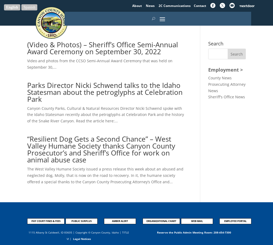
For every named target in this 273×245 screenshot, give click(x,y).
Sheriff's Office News (226, 96)
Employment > (225, 70)
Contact (200, 5)
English (12, 7)
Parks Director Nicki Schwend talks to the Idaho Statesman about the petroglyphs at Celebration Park (105, 92)
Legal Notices (82, 239)
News (150, 5)
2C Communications (175, 5)
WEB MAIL (197, 221)
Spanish (29, 7)
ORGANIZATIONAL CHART (161, 221)
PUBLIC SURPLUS (81, 221)
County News (220, 77)
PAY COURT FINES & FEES (46, 221)
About (137, 5)
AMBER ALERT (120, 221)
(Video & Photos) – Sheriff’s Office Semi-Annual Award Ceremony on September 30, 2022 (102, 48)
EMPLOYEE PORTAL (235, 221)
